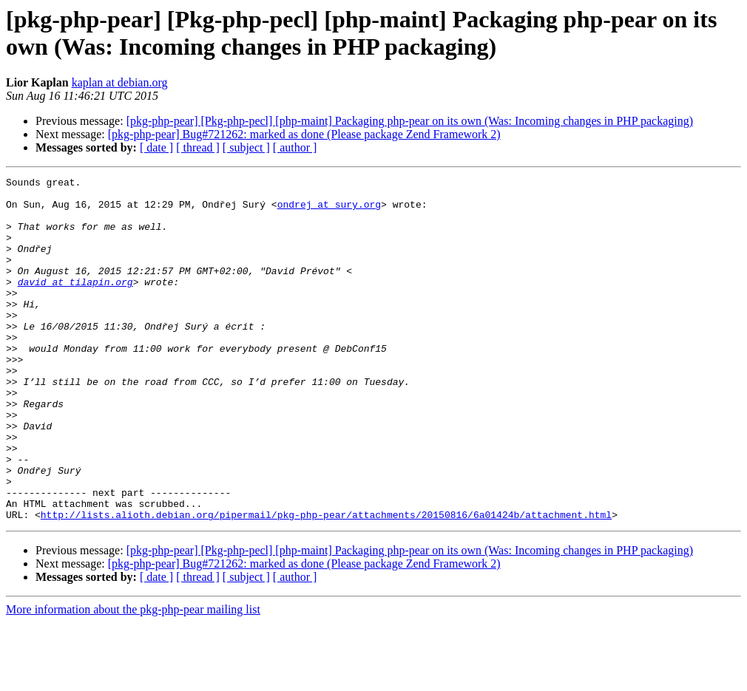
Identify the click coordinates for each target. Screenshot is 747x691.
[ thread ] (198, 147)
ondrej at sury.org (329, 210)
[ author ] (295, 147)
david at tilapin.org (75, 303)
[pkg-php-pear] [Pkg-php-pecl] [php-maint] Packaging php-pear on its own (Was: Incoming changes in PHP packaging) (409, 121)
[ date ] (156, 147)
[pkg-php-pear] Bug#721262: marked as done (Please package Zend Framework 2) (304, 134)
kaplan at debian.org (120, 82)
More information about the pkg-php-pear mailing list (133, 678)
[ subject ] (246, 147)
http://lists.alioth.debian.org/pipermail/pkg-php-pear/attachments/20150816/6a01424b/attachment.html (326, 583)
